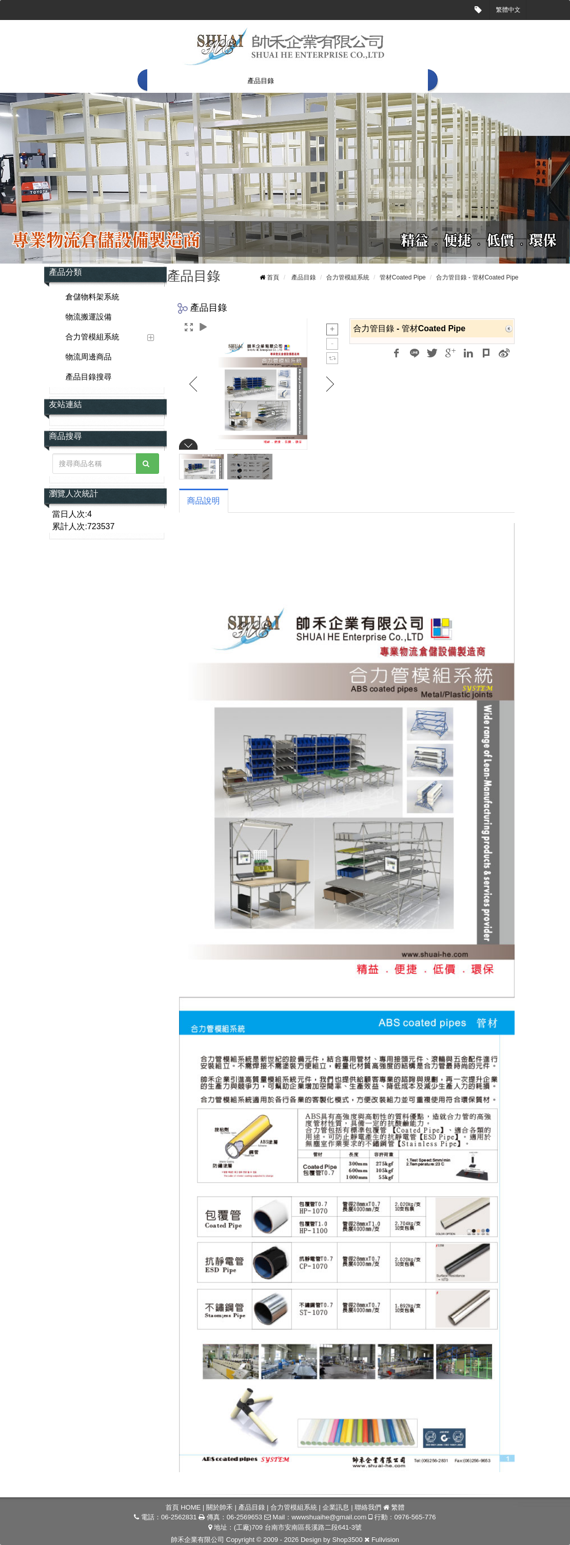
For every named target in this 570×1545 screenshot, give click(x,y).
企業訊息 (364, 81)
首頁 (273, 277)
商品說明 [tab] (203, 500)
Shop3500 (347, 1539)
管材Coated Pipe (403, 277)
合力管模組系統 (312, 81)
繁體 (397, 1507)
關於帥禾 (218, 81)
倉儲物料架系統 (93, 296)
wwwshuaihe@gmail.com (328, 1517)
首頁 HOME (172, 81)
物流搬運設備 (89, 316)
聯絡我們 (407, 81)
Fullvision (385, 1539)
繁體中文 (508, 9)
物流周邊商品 (89, 356)
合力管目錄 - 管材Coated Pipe (477, 277)
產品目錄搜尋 (89, 376)
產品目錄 (260, 81)
